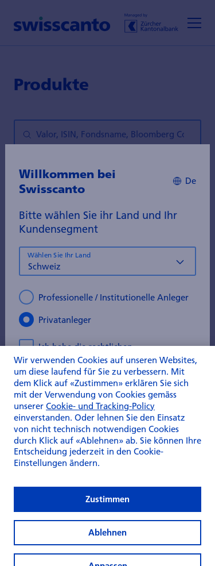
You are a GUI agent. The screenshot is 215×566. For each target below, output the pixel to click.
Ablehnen (107, 544)
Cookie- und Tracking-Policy (100, 417)
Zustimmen (107, 511)
